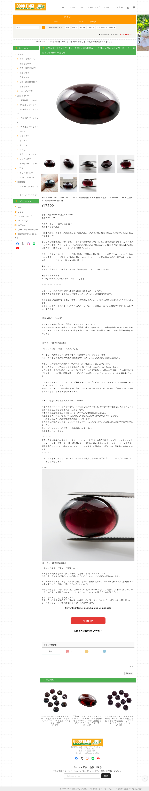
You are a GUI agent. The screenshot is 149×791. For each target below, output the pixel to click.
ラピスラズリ (25, 159)
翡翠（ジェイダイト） (29, 154)
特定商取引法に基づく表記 (125, 788)
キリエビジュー (26, 172)
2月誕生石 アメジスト (29, 105)
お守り (56, 22)
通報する (129, 673)
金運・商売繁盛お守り (29, 82)
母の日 (82, 27)
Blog (82, 7)
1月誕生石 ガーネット (29, 100)
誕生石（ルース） (68, 17)
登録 (106, 775)
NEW (68, 27)
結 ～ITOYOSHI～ (27, 177)
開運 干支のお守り (27, 59)
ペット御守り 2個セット (106, 27)
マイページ (108, 7)
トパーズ (23, 145)
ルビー (22, 131)
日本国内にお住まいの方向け (88, 630)
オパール (23, 140)
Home (63, 7)
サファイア (24, 136)
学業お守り (24, 86)
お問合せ (120, 7)
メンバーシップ (94, 7)
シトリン (23, 149)
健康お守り (24, 72)
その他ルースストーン (29, 163)
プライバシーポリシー (28, 229)
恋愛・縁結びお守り (28, 68)
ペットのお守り (26, 91)
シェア (130, 666)
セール (74, 27)
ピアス (80, 22)
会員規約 (139, 788)
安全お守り (24, 77)
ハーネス (91, 27)
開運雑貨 (93, 22)
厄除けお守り (25, 63)
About (72, 7)
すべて (51, 651)
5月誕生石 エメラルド (29, 127)
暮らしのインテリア (28, 195)
